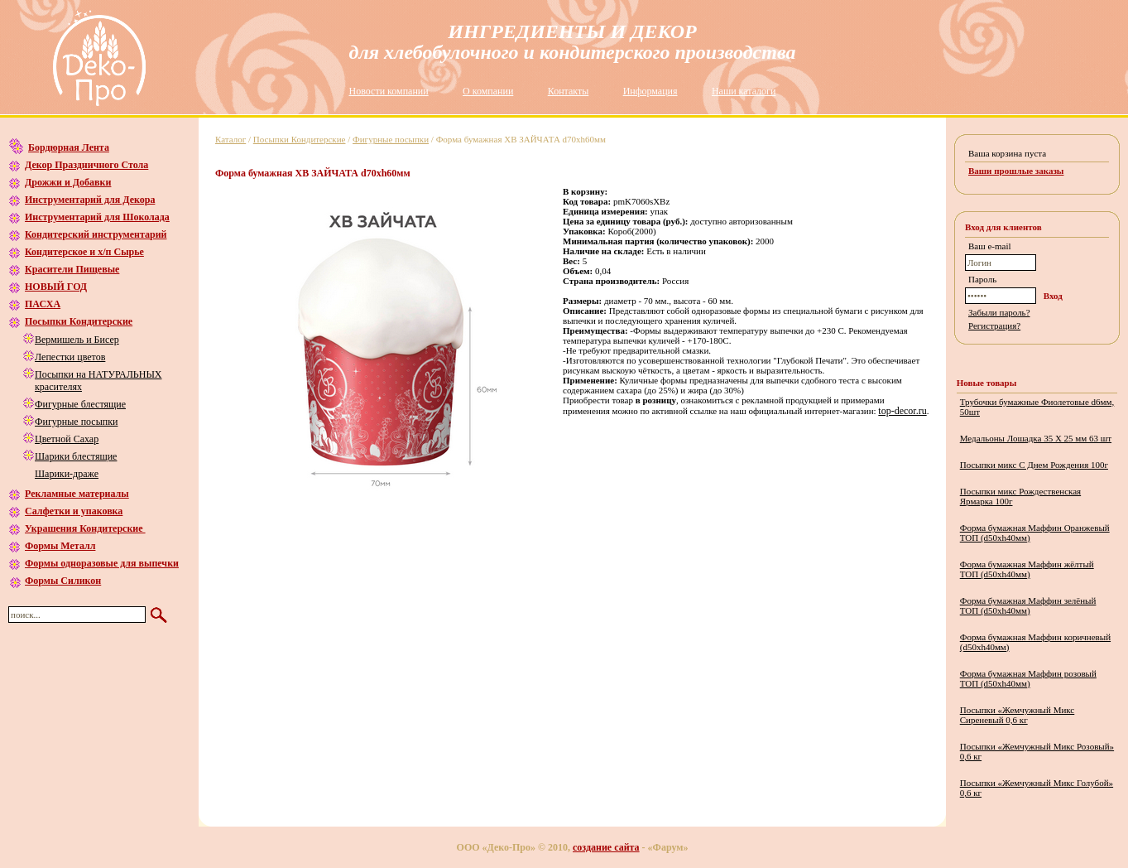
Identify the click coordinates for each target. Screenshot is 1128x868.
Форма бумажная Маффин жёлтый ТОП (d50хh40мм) (1027, 569)
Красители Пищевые (72, 269)
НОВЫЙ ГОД (56, 286)
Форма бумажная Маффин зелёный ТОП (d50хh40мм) (1028, 605)
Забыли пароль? (999, 312)
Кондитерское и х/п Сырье (84, 252)
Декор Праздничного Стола (86, 165)
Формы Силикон (63, 580)
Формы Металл (60, 546)
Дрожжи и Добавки (68, 182)
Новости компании (389, 91)
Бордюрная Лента (68, 147)
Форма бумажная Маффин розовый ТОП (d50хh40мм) (1028, 678)
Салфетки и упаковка (73, 511)
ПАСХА (42, 304)
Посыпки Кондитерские (78, 321)
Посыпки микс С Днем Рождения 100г (1034, 465)
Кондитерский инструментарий (95, 234)
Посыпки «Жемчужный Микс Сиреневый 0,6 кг (1017, 715)
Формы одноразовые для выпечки (102, 563)
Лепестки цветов (70, 357)
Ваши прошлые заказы (1015, 171)
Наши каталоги (743, 91)
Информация (650, 91)
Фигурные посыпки (76, 421)
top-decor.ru (902, 411)
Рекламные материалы (77, 493)
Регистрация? (994, 325)
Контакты (568, 91)
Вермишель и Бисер (77, 339)
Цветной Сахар (66, 439)
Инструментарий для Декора (90, 199)
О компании (488, 91)
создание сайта (606, 847)
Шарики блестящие (76, 456)
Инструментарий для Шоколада (97, 217)
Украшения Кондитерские (85, 528)
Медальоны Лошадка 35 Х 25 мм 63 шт (1035, 438)
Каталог (230, 139)
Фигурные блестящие (80, 404)
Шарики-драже (66, 474)
